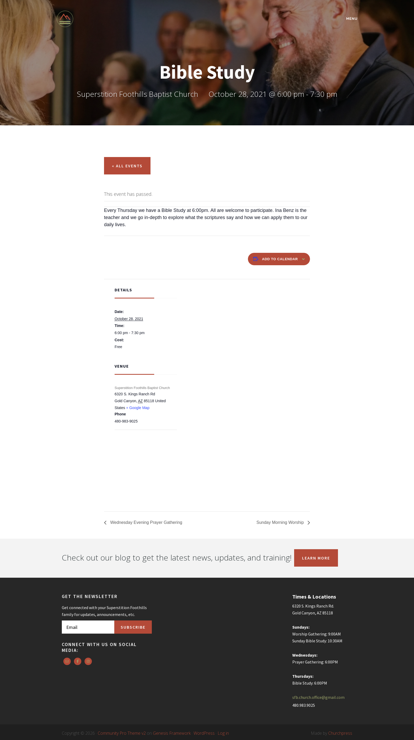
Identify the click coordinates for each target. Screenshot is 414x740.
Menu (351, 19)
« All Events (127, 165)
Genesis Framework (172, 733)
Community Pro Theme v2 (122, 733)
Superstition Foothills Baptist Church (103, 19)
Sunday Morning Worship (280, 522)
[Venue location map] (142, 458)
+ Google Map (137, 408)
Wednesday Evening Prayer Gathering (145, 522)
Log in (223, 733)
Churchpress (340, 733)
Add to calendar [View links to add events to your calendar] (280, 259)
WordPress (204, 733)
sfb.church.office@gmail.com (318, 697)
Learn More (316, 558)
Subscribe (133, 627)
